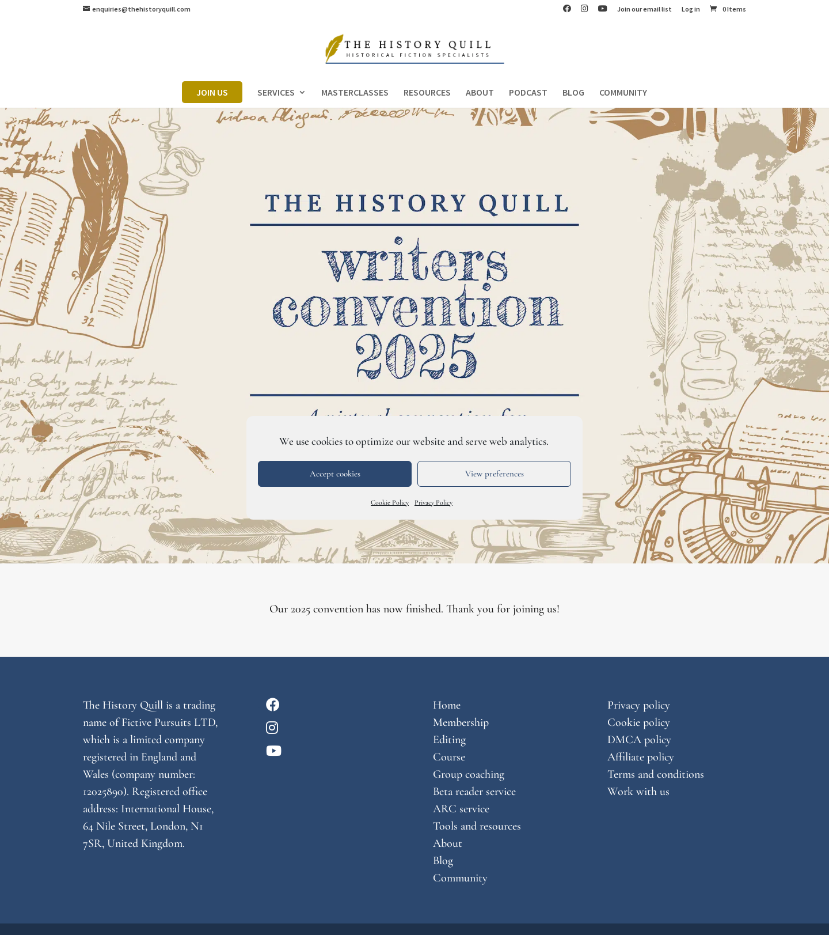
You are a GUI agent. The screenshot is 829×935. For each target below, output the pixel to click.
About (447, 843)
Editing (449, 740)
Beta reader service (474, 791)
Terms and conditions (655, 774)
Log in (691, 9)
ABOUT (480, 93)
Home (447, 705)
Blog (443, 861)
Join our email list (644, 9)
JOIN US (212, 92)
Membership (461, 722)
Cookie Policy (390, 502)
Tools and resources (477, 826)
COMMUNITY (623, 93)
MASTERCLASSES (355, 93)
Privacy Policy (433, 502)
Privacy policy (638, 705)
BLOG (573, 93)
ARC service (461, 809)
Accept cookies (335, 473)
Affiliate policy (640, 757)
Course (449, 757)
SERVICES (276, 93)
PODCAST (528, 93)
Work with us (638, 791)
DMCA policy (639, 740)
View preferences (494, 473)
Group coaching (468, 774)
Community (460, 878)
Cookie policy (638, 722)
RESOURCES (427, 93)
